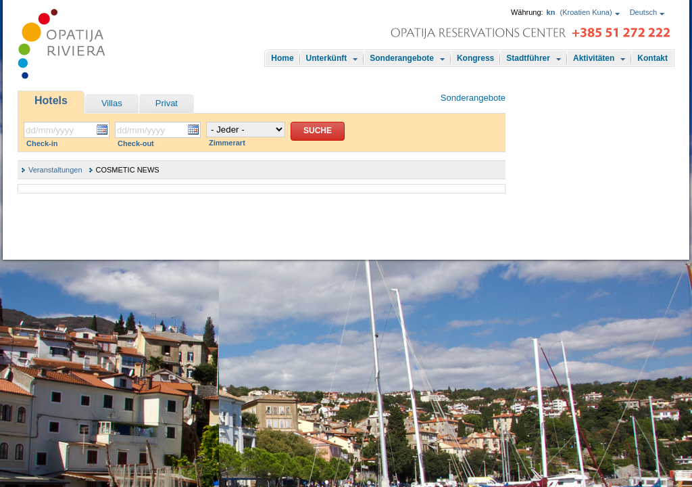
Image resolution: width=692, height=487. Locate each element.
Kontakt (652, 58)
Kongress (475, 58)
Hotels (51, 100)
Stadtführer (528, 58)
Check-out (136, 143)
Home (282, 58)
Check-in (41, 143)
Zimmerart (227, 143)
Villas (111, 103)
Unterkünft (326, 58)
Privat (166, 103)
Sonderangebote (402, 58)
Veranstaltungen (55, 170)
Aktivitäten (593, 58)
